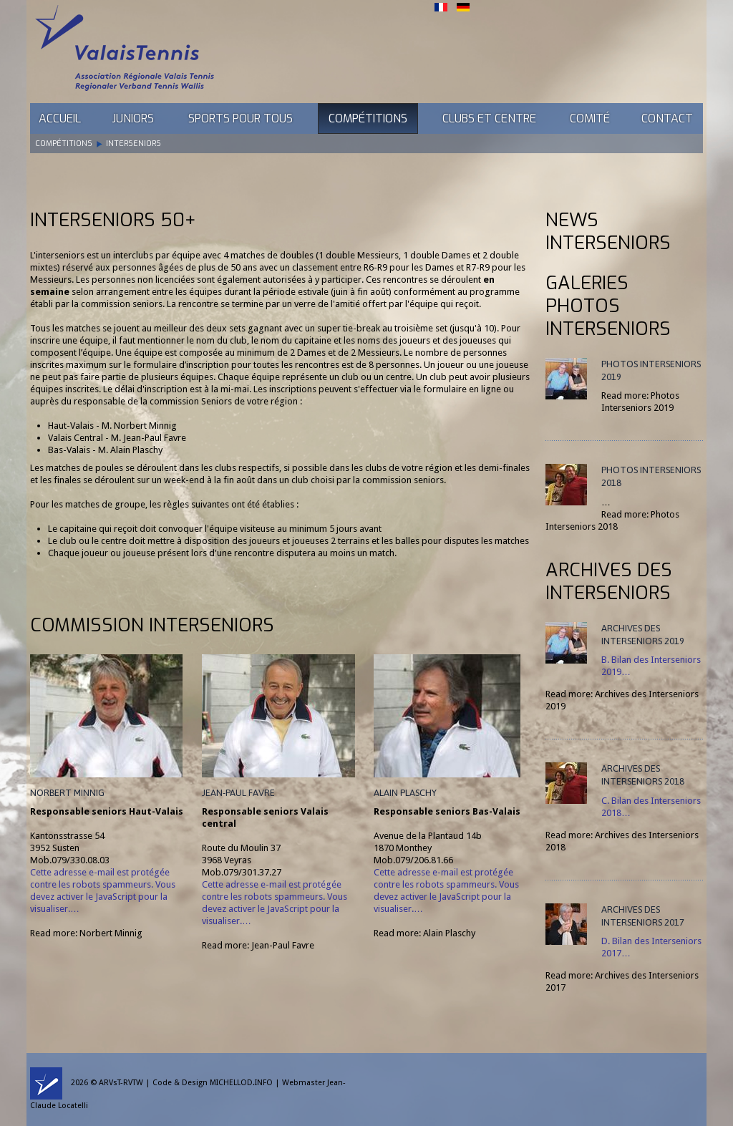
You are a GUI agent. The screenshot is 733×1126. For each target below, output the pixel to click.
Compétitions (368, 118)
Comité (590, 118)
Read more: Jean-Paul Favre (258, 945)
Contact (667, 118)
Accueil (60, 118)
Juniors (133, 118)
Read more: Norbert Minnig (86, 933)
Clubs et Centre (489, 118)
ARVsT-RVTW (121, 1082)
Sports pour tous (240, 118)
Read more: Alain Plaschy (424, 933)
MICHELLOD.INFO (241, 1082)
